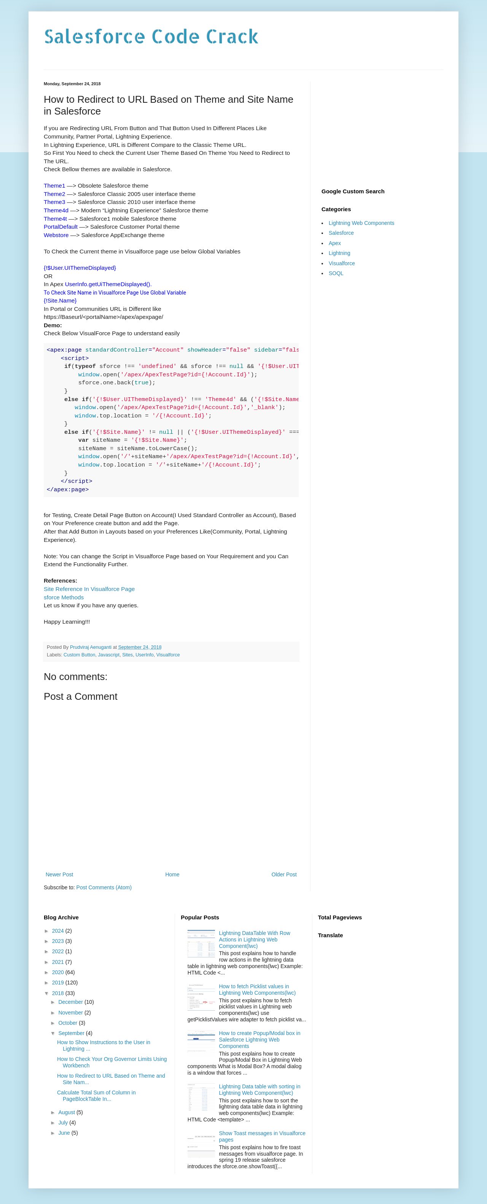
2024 (58, 931)
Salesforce (341, 233)
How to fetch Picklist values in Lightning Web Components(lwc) (257, 989)
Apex (335, 243)
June (64, 1133)
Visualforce (168, 655)
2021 (58, 962)
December (71, 1002)
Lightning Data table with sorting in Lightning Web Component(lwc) (259, 1089)
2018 (58, 993)
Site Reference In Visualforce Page (89, 589)
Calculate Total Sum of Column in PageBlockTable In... (96, 1095)
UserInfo (144, 655)
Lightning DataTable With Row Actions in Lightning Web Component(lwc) (254, 939)
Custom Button (79, 655)
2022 (58, 951)
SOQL (336, 273)
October (68, 1023)
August (67, 1112)
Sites (127, 655)
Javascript (108, 655)
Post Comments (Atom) (104, 887)
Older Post (284, 874)
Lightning (339, 253)
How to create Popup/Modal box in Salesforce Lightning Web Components (259, 1039)
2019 (58, 982)
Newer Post (59, 874)
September (72, 1033)
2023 (58, 941)
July (63, 1123)
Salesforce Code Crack (151, 36)
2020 (58, 972)
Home (172, 874)
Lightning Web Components (362, 223)
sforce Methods (64, 597)
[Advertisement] (382, 129)
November (71, 1013)
